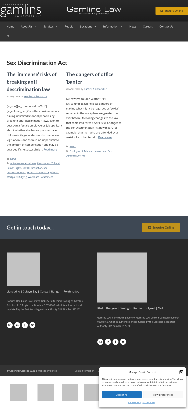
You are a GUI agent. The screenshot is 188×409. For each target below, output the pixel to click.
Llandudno (13, 291)
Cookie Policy (134, 402)
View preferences (163, 394)
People (69, 26)
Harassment (100, 151)
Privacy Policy (148, 402)
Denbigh (125, 308)
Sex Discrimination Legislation (42, 172)
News (132, 26)
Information (114, 27)
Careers (148, 26)
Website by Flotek (47, 370)
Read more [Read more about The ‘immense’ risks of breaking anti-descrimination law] (50, 149)
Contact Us (166, 26)
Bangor (56, 291)
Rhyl (100, 308)
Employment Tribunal (48, 163)
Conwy (44, 291)
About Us (30, 27)
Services (52, 27)
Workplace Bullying (17, 176)
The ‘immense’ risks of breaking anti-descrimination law (32, 81)
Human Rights (14, 168)
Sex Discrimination (32, 168)
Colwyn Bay (30, 291)
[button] (181, 372)
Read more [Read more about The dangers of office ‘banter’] (105, 137)
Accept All (121, 394)
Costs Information (84, 370)
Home (10, 26)
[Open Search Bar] (8, 37)
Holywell (149, 308)
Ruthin (137, 308)
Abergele (111, 308)
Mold (161, 308)
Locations (90, 27)
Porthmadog (71, 291)
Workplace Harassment (40, 176)
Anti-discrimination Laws (23, 163)
